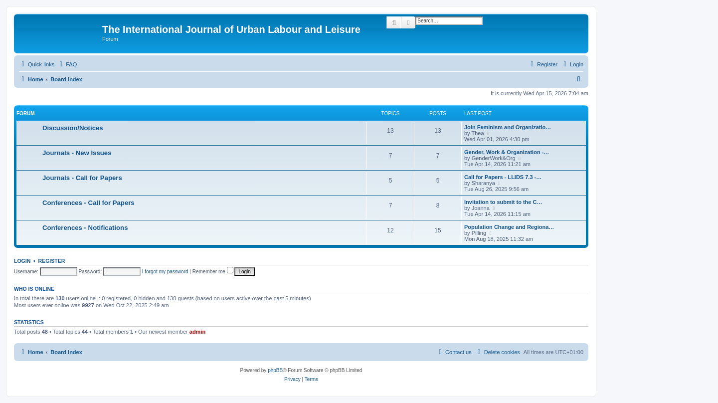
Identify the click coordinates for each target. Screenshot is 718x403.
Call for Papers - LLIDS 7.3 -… (502, 177)
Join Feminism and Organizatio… (507, 127)
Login (22, 261)
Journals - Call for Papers (82, 178)
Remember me (212, 271)
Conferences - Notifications (85, 227)
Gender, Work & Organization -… (506, 152)
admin (197, 332)
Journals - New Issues (77, 153)
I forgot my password (165, 271)
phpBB (275, 370)
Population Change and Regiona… (509, 227)
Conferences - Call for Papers (88, 202)
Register (51, 261)
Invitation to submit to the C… (503, 202)
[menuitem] (67, 64)
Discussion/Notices (72, 128)
